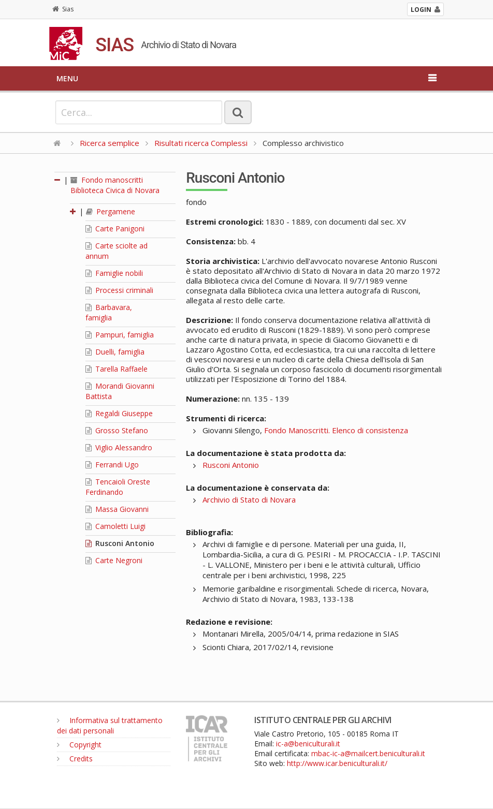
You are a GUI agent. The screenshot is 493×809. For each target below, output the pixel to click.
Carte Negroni (113, 560)
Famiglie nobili (114, 273)
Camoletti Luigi (115, 526)
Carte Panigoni (114, 228)
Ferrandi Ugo (112, 464)
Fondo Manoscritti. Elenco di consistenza (336, 430)
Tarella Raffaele (116, 369)
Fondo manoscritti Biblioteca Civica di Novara (115, 185)
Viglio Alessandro (118, 447)
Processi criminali (119, 290)
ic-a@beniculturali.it (308, 743)
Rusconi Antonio (119, 543)
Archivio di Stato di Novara (249, 499)
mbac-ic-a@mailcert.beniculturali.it (368, 753)
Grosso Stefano (116, 430)
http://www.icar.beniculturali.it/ (337, 763)
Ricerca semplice (109, 143)
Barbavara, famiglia (108, 312)
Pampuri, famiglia (119, 335)
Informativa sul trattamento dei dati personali (110, 725)
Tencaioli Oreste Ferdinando (117, 487)
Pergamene (110, 211)
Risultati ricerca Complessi (202, 143)
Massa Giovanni (117, 509)
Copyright (79, 744)
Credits (75, 758)
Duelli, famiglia (114, 352)
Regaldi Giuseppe (119, 413)
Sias (63, 9)
